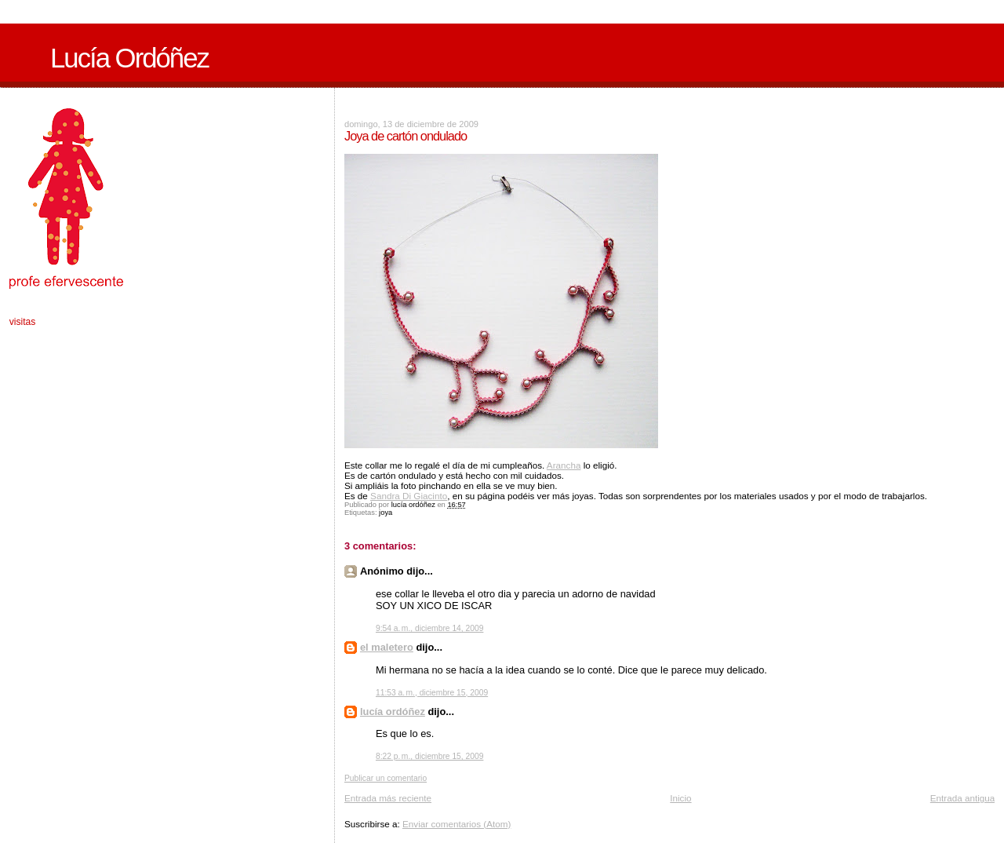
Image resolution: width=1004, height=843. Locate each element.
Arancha (564, 465)
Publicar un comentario (385, 778)
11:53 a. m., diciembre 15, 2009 (432, 692)
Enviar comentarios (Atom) (456, 824)
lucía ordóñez (392, 711)
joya (385, 512)
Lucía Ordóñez (129, 58)
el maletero (386, 647)
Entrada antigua (962, 798)
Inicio (680, 798)
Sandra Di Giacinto (408, 496)
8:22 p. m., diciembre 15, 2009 (429, 756)
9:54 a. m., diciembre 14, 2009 (429, 628)
